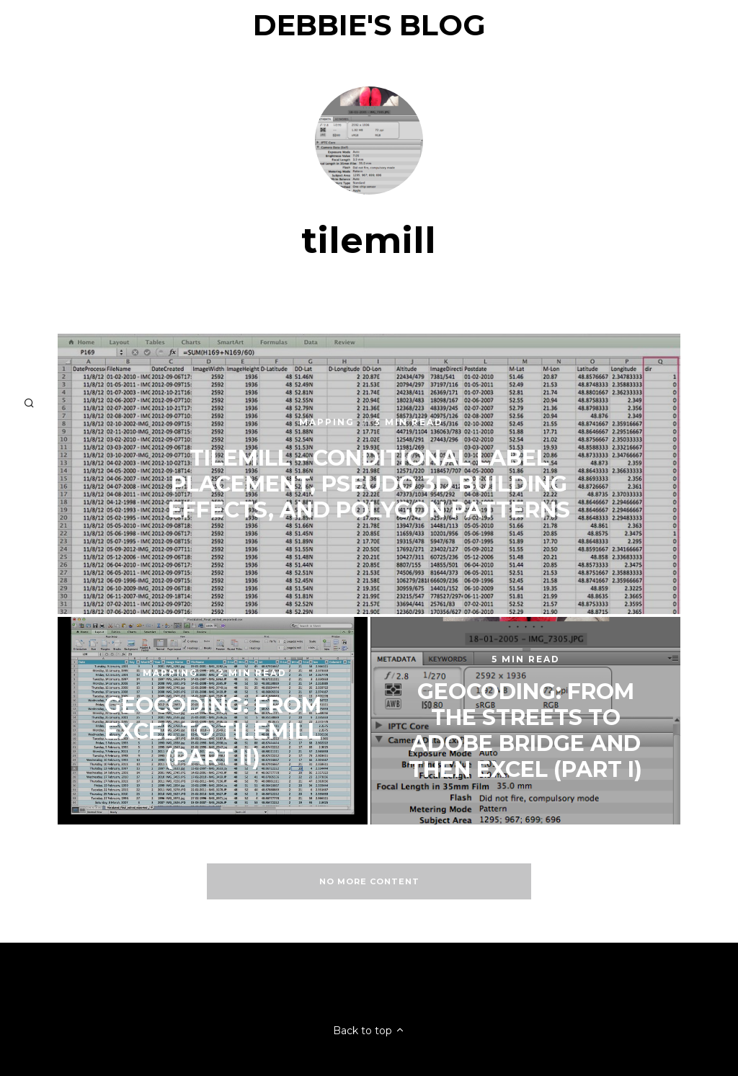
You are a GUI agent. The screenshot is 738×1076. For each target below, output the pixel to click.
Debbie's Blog (369, 25)
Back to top (369, 1030)
